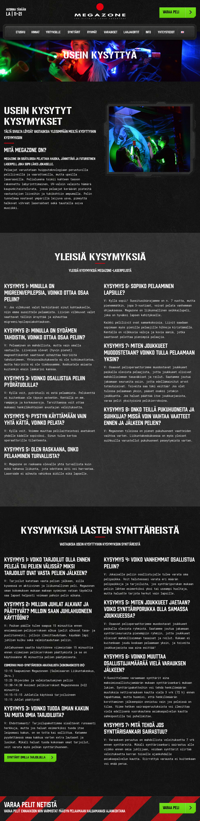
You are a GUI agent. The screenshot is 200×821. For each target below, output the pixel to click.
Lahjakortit (131, 32)
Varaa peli (171, 12)
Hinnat (35, 32)
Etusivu (20, 32)
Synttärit (74, 32)
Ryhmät (92, 32)
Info (148, 32)
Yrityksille (53, 32)
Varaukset (110, 32)
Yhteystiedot (166, 32)
